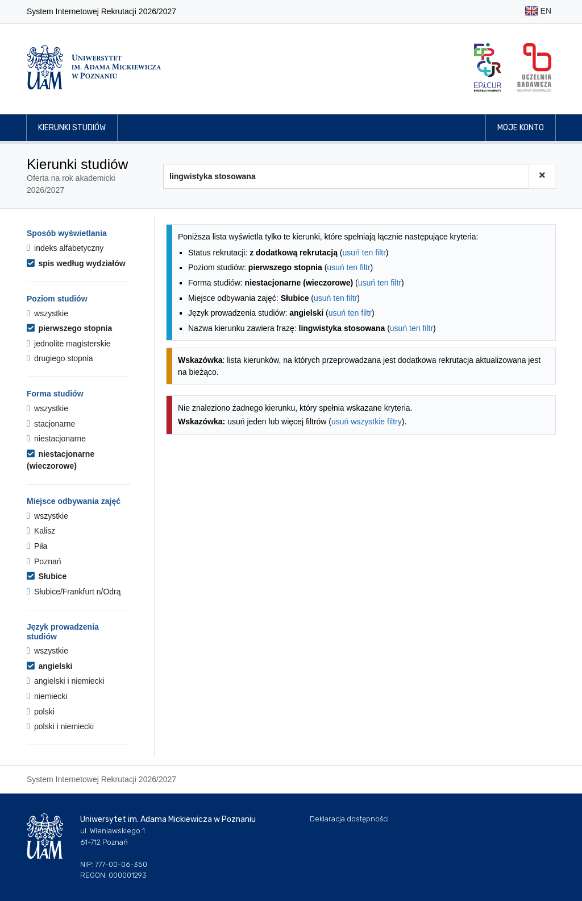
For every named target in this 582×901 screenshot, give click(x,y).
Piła (37, 546)
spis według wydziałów (76, 263)
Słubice (46, 576)
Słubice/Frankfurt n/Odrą (74, 591)
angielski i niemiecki (66, 680)
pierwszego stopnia (69, 328)
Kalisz (41, 530)
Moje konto (520, 128)
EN (538, 11)
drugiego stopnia (60, 358)
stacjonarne (51, 423)
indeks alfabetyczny (65, 248)
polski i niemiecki (60, 726)
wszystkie (47, 313)
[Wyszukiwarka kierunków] (346, 176)
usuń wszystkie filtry (366, 421)
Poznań (44, 561)
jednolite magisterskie (69, 343)
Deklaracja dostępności (349, 819)
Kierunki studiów (72, 128)
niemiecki (47, 696)
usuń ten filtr (364, 252)
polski (41, 711)
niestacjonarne (56, 438)
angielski (49, 666)
